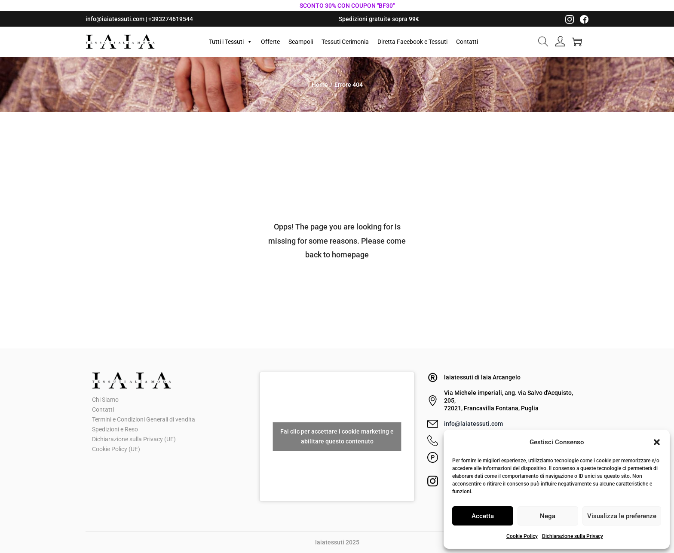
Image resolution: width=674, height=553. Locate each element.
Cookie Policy (522, 536)
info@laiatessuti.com (473, 423)
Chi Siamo (105, 399)
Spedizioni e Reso (115, 429)
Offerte (270, 41)
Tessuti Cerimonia (345, 41)
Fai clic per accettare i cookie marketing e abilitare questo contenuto (337, 436)
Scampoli (300, 41)
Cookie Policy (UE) (116, 449)
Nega (547, 516)
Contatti (467, 41)
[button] (657, 442)
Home (320, 84)
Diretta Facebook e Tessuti (412, 41)
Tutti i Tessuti (230, 41)
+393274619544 (170, 18)
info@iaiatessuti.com (115, 18)
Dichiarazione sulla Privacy (572, 536)
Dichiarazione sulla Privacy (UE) (134, 439)
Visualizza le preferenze (621, 516)
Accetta (483, 516)
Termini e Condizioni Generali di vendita (143, 419)
